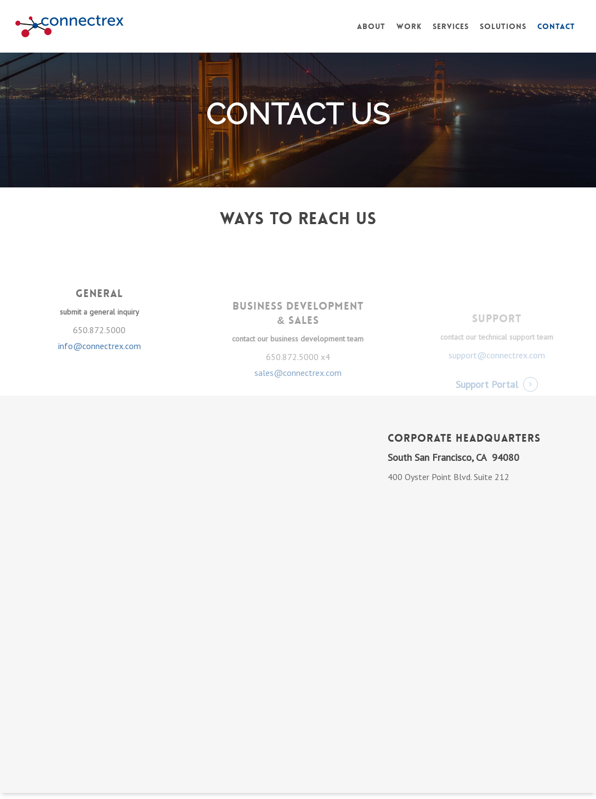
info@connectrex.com (99, 369)
